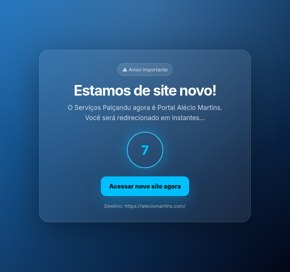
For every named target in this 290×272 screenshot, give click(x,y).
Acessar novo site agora (145, 186)
